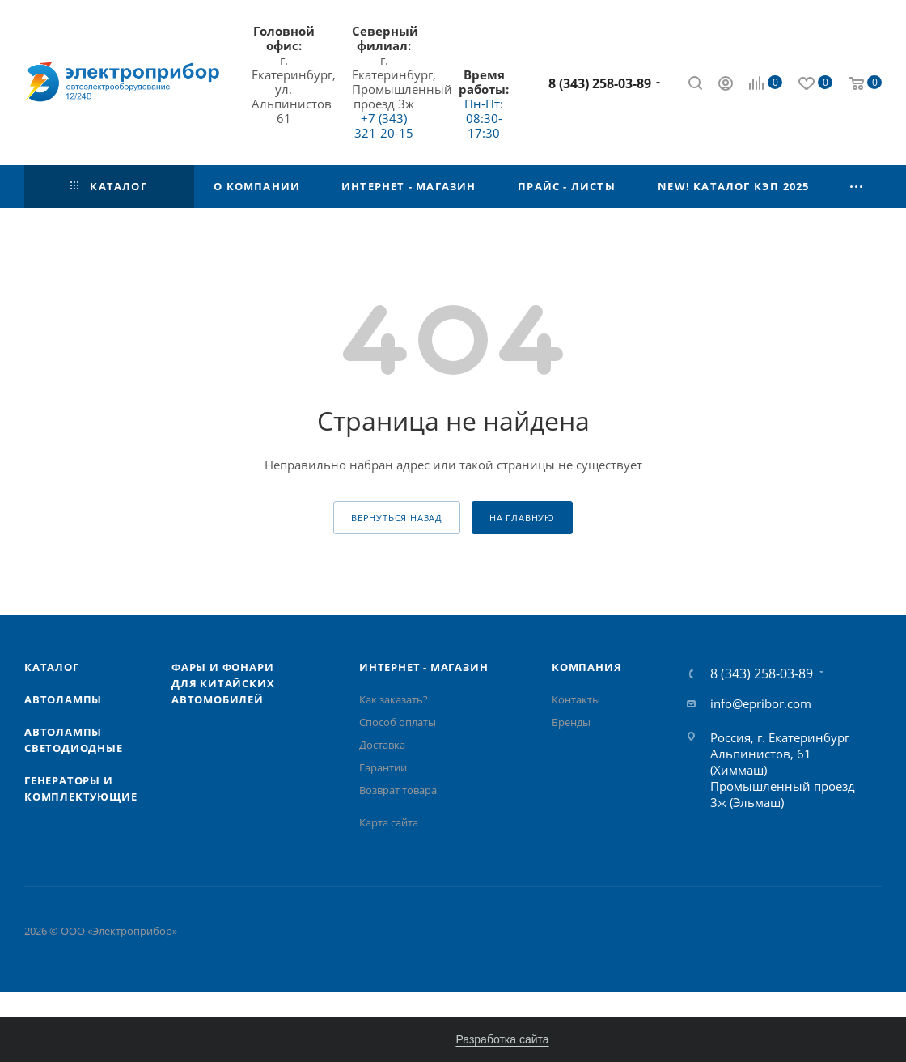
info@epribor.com (760, 703)
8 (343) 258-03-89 (599, 83)
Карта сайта (388, 822)
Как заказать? (393, 699)
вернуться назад (396, 518)
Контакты (576, 699)
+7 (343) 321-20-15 (383, 125)
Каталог (51, 667)
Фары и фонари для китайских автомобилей (222, 683)
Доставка (382, 744)
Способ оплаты (397, 722)
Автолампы (63, 699)
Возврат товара (398, 790)
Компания (586, 667)
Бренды (571, 722)
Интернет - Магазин (423, 667)
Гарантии (383, 767)
